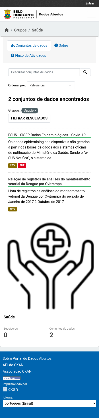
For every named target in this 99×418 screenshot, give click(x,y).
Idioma (7, 397)
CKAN (10, 389)
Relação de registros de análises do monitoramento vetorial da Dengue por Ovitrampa (49, 181)
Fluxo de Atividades (28, 55)
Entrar (90, 3)
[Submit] (85, 72)
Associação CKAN (17, 371)
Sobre (61, 45)
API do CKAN (13, 365)
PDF (21, 165)
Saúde (37, 30)
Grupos (20, 30)
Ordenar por (16, 85)
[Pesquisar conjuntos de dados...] (44, 72)
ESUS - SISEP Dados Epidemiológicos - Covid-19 (47, 135)
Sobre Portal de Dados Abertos (27, 358)
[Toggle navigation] (91, 14)
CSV (12, 165)
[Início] (6, 30)
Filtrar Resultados (29, 118)
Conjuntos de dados (29, 45)
